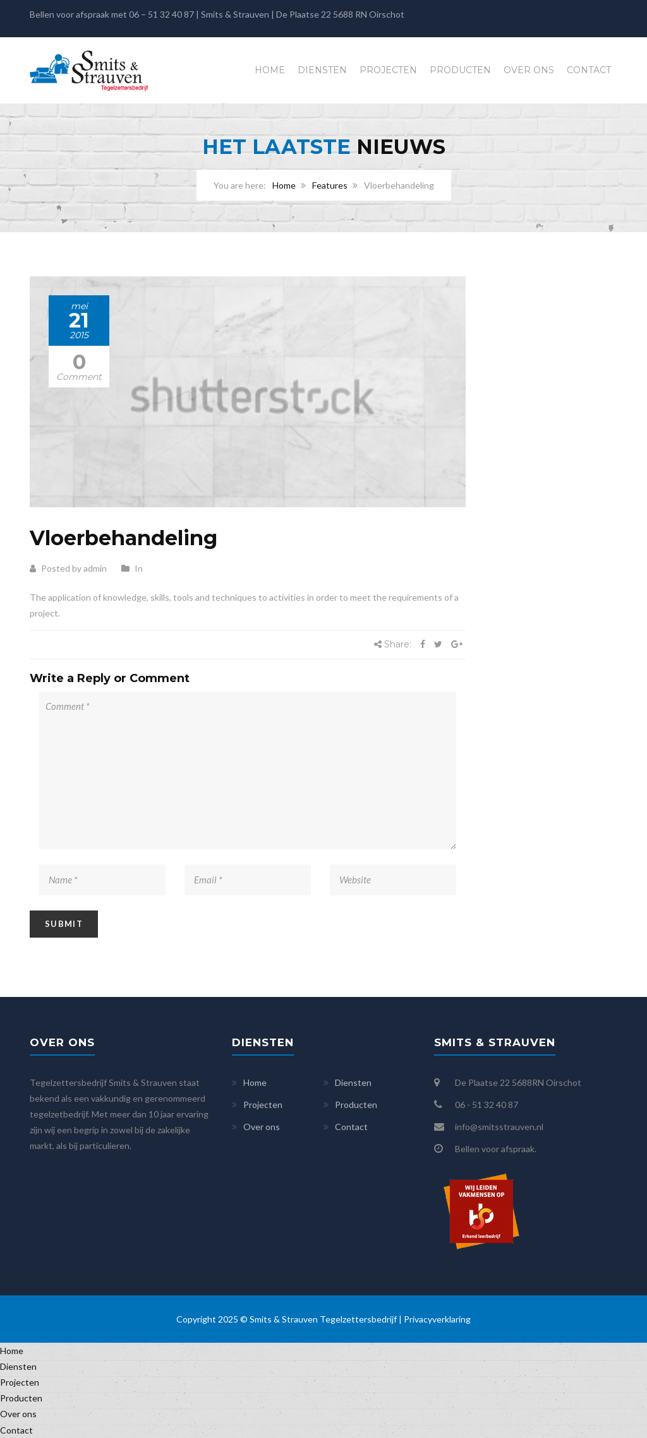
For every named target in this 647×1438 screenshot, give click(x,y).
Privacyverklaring (437, 1319)
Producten (460, 70)
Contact (589, 70)
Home (270, 70)
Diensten (322, 70)
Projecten (388, 70)
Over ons (529, 70)
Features (330, 185)
